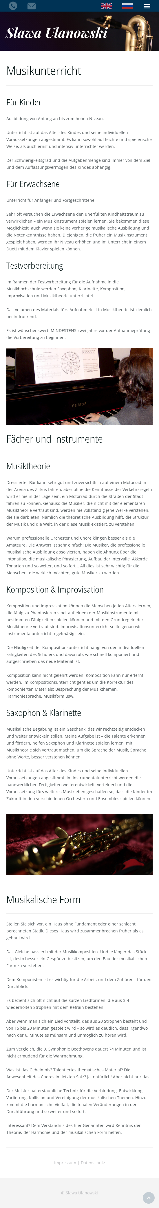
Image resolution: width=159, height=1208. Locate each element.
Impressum (65, 1162)
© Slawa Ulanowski (79, 1193)
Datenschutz (93, 1162)
